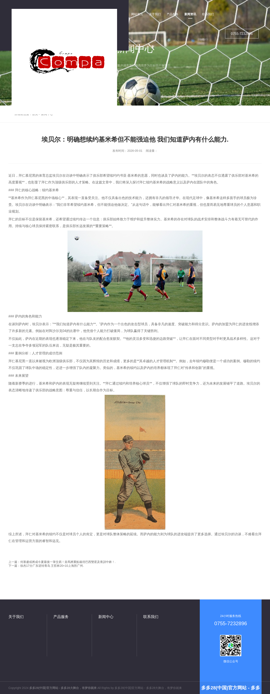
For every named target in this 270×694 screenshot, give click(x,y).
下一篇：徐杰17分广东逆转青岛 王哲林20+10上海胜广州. (46, 565)
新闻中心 (105, 617)
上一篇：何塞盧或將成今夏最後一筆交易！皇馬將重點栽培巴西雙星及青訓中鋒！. (62, 562)
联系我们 (150, 617)
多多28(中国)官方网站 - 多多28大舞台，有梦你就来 (148, 688)
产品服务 (61, 617)
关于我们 (16, 617)
